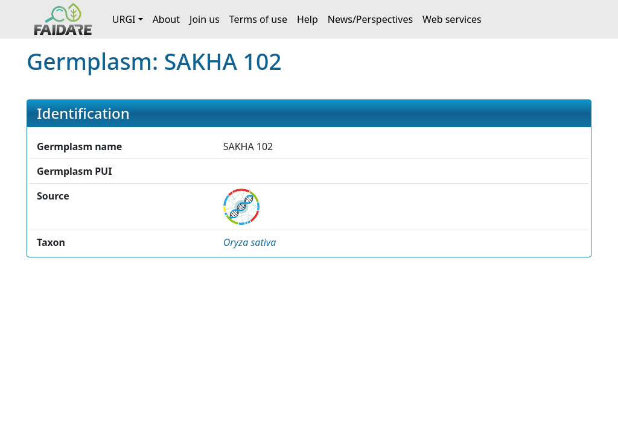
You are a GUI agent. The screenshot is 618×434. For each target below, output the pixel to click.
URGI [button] (124, 19)
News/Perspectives (370, 19)
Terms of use (258, 19)
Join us (205, 19)
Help (307, 19)
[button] (249, 242)
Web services (452, 19)
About (166, 19)
